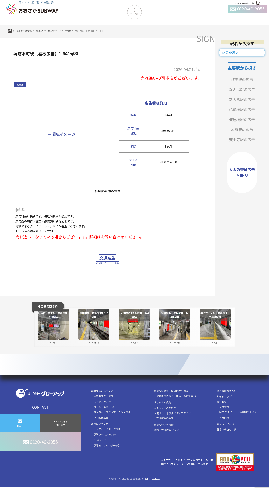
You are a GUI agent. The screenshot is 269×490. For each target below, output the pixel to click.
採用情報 (224, 417)
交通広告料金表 (165, 428)
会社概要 (222, 412)
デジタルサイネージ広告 (107, 439)
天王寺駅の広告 (242, 139)
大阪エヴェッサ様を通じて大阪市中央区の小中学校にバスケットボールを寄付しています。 (207, 472)
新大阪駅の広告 (242, 99)
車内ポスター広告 (103, 406)
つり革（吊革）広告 (105, 417)
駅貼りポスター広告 (105, 445)
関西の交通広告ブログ (166, 440)
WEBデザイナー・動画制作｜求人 (238, 422)
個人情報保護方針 (226, 401)
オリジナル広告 (162, 413)
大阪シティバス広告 (165, 418)
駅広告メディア (99, 434)
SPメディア (100, 450)
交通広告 (107, 265)
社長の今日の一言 (226, 440)
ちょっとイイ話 (225, 434)
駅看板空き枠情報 (164, 435)
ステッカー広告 (102, 411)
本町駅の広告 (242, 129)
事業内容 (224, 428)
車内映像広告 (101, 428)
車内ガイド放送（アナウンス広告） (113, 422)
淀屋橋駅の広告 (242, 119)
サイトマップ (224, 406)
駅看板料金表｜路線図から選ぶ (171, 401)
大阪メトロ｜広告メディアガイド (172, 423)
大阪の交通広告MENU (242, 172)
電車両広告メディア (102, 401)
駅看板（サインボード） (107, 455)
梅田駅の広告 (242, 79)
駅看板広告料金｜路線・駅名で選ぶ (176, 406)
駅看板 (20, 85)
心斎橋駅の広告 (242, 109)
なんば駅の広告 (242, 89)
